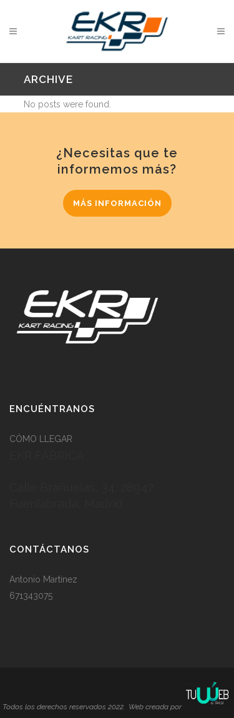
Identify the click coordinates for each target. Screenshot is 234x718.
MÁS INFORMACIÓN (117, 203)
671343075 (30, 596)
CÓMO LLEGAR (40, 439)
